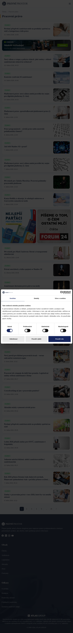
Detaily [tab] (36, 298)
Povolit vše (59, 339)
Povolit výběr (36, 339)
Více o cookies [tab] (60, 298)
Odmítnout (13, 339)
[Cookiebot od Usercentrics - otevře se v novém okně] (62, 292)
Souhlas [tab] (13, 298)
